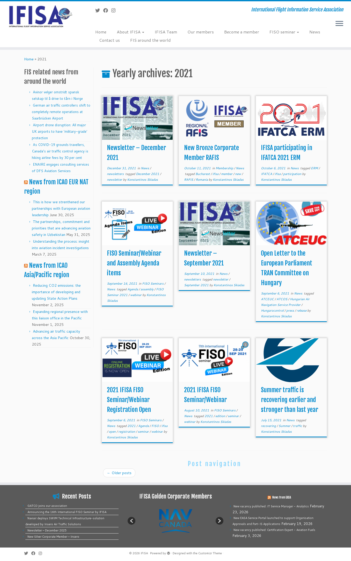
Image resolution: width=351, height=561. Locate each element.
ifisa (216, 174)
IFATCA (267, 174)
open (112, 431)
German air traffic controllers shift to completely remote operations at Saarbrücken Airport (61, 112)
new (238, 174)
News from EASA (281, 497)
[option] (175, 520)
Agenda (133, 289)
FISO (155, 426)
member (227, 174)
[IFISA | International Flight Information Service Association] (40, 16)
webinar (136, 295)
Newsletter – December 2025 (47, 530)
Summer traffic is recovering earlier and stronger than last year (289, 399)
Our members (200, 32)
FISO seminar (284, 32)
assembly (147, 289)
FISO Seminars (153, 283)
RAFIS (189, 179)
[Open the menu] (339, 24)
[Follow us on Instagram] (115, 10)
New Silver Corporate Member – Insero (53, 537)
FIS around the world (150, 40)
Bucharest (203, 174)
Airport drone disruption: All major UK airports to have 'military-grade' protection (59, 131)
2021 (131, 426)
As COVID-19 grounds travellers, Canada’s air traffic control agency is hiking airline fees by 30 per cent (60, 151)
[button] (131, 521)
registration (127, 431)
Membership (225, 168)
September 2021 (196, 285)
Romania (202, 179)
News (314, 32)
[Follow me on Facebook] (107, 10)
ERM (315, 168)
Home (100, 32)
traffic (298, 426)
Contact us (109, 40)
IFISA (144, 553)
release (302, 310)
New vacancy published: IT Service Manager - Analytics (271, 506)
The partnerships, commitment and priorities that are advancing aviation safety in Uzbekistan (61, 228)
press (290, 310)
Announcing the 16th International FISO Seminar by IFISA (66, 512)
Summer (285, 426)
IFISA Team (166, 32)
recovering (269, 426)
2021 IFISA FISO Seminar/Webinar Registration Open (129, 399)
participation (292, 174)
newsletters (116, 174)
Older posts (119, 472)
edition (220, 416)
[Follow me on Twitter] (99, 10)
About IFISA (130, 32)
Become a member (241, 32)
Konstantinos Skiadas (142, 179)
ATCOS (282, 299)
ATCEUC (268, 299)
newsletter (115, 179)
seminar (144, 431)
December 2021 (148, 174)
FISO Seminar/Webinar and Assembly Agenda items (134, 263)
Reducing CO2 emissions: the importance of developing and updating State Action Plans (56, 292)
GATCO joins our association (47, 506)
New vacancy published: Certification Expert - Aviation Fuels (274, 530)
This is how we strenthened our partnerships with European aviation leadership (61, 208)
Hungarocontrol (272, 310)
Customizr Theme (210, 553)
